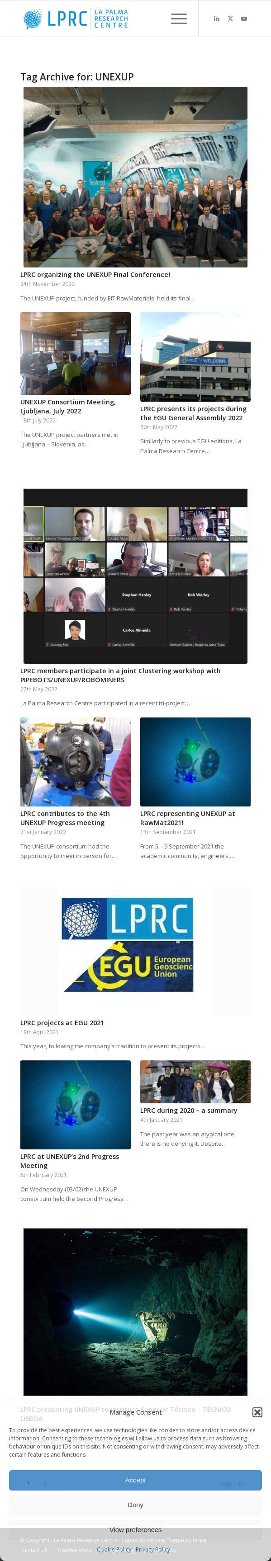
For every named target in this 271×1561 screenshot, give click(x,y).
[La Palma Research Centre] (112, 18)
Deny (135, 1505)
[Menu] (174, 18)
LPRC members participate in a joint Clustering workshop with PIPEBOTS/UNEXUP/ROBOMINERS (120, 675)
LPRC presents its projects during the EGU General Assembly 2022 (193, 413)
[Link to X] (230, 19)
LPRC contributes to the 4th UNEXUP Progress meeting (65, 818)
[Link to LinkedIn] (216, 19)
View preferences (135, 1529)
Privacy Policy (153, 1549)
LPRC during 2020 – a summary (189, 1110)
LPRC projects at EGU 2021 (62, 1022)
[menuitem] (174, 18)
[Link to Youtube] (244, 19)
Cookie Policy (114, 1549)
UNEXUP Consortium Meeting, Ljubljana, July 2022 (68, 406)
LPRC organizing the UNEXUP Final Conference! (95, 274)
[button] (257, 1412)
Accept (135, 1480)
